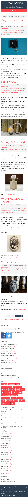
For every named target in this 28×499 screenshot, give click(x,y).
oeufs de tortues (17, 392)
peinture (3, 34)
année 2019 (5, 461)
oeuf (13, 151)
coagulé (10, 92)
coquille (22, 90)
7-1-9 (4, 373)
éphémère (15, 92)
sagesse (20, 270)
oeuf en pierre (13, 270)
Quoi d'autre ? (6, 360)
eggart (11, 32)
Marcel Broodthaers (6, 210)
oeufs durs (12, 384)
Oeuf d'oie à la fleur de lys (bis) (11, 378)
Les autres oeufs (13, 269)
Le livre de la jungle (17, 398)
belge (19, 210)
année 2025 (5, 447)
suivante (17, 315)
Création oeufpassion (8, 344)
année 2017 (5, 466)
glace (18, 90)
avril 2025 (5, 445)
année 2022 (5, 454)
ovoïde (9, 90)
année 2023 (5, 452)
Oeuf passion (14, 2)
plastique (12, 389)
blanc (5, 92)
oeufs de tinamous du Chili (9, 395)
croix (17, 389)
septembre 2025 (7, 438)
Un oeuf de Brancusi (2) (13, 142)
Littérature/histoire (7, 353)
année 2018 (5, 464)
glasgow (21, 400)
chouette (13, 272)
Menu (14, 10)
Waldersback (5, 403)
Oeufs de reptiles (7, 368)
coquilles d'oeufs (18, 32)
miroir (13, 212)
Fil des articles (6, 479)
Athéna (24, 270)
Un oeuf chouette (10, 262)
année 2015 (5, 471)
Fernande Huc (6, 398)
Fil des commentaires (8, 481)
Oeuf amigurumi (7, 371)
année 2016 (5, 468)
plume (22, 389)
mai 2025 (5, 443)
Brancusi (9, 151)
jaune (2, 92)
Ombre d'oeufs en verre (9, 375)
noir (8, 32)
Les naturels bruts (7, 346)
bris (12, 34)
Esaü (3, 400)
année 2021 (5, 457)
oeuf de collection (5, 272)
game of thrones (6, 387)
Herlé (12, 403)
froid (19, 92)
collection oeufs (5, 270)
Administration (5, 495)
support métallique (12, 400)
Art (25, 149)
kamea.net (4, 493)
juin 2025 (5, 440)
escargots (4, 389)
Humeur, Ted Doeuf (14, 30)
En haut (13, 495)
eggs (7, 212)
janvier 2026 (5, 433)
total (4, 473)
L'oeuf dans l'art (13, 149)
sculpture (8, 34)
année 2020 (5, 459)
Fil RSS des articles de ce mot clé (14, 319)
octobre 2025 (6, 436)
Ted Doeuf (4, 32)
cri (2, 392)
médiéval (4, 384)
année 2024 (5, 450)
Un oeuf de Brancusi (10, 194)
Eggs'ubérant (13, 258)
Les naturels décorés (8, 348)
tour (18, 384)
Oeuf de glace (8, 81)
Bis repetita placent (8, 362)
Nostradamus (17, 387)
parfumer (7, 392)
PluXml (10, 491)
